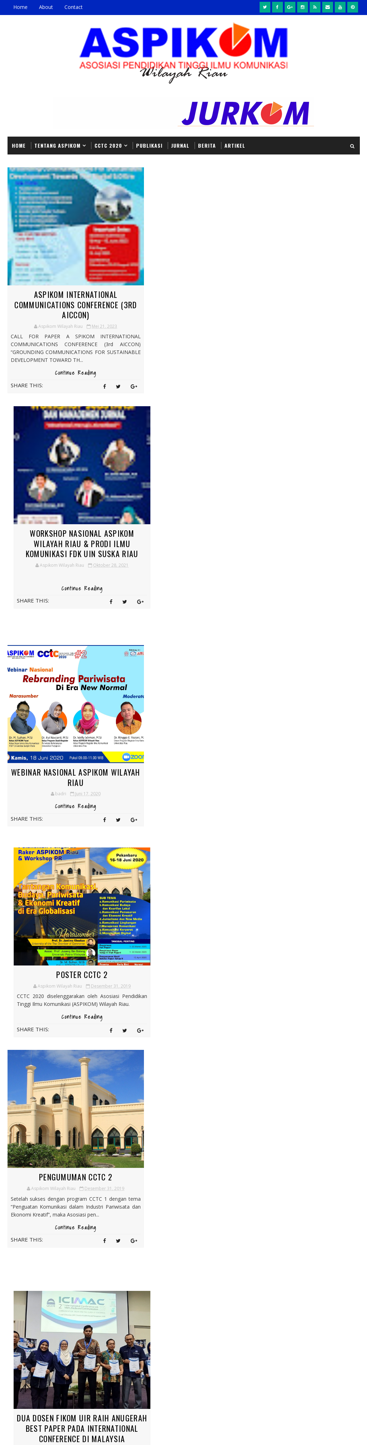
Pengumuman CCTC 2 (65, 734)
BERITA (207, 145)
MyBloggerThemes (80, 1432)
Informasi (175, 1181)
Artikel (234, 145)
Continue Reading (65, 380)
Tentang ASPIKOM (57, 145)
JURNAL (180, 145)
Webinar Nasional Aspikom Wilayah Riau (65, 537)
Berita (167, 1169)
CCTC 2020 (108, 145)
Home (20, 7)
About (46, 7)
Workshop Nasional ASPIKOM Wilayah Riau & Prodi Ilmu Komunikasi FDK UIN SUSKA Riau (188, 309)
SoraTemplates (44, 1432)
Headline (134, 1181)
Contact (73, 7)
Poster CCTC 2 (188, 532)
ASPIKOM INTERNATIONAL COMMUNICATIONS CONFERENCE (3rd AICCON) (65, 304)
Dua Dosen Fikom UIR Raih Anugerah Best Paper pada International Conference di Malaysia (188, 750)
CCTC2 (200, 1169)
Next (137, 857)
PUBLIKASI (149, 145)
